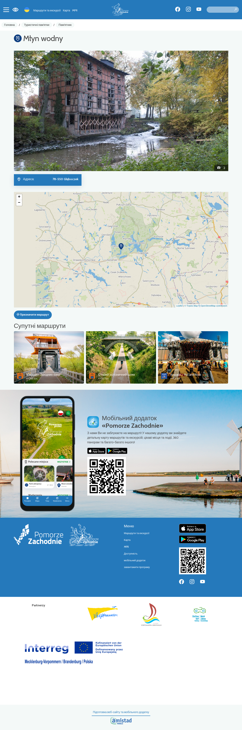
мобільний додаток (135, 560)
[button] (30, 111)
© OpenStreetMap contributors (212, 306)
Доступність (131, 553)
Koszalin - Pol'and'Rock (185, 374)
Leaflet (179, 306)
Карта (66, 10)
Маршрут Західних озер (43, 374)
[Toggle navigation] (6, 9)
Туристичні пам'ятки (36, 25)
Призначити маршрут (33, 314)
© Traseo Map (191, 306)
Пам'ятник (65, 25)
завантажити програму (137, 567)
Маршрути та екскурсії (47, 10)
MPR (74, 10)
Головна (9, 25)
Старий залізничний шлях (116, 374)
